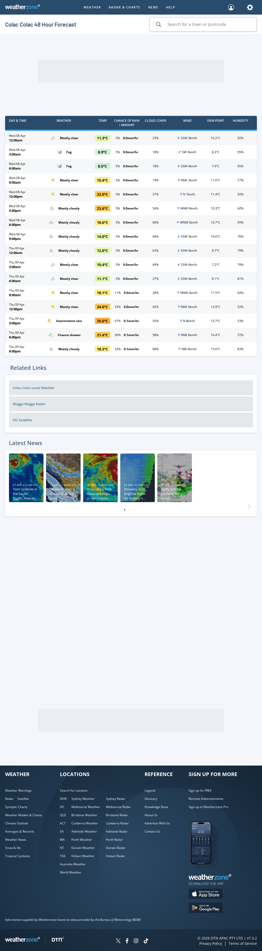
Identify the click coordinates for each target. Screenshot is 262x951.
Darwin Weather (83, 848)
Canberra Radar (117, 823)
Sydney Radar (115, 799)
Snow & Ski (13, 848)
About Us (151, 815)
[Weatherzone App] (206, 871)
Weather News (15, 839)
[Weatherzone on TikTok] (146, 941)
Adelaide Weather (84, 831)
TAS (63, 856)
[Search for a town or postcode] (203, 24)
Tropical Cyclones (17, 856)
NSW (63, 799)
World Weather (70, 872)
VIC (62, 807)
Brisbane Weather (84, 815)
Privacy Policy (210, 943)
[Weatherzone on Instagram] (136, 941)
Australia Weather (73, 864)
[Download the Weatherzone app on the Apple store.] (206, 894)
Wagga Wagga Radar (29, 404)
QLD (63, 815)
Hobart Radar (115, 856)
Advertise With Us (157, 823)
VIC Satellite (22, 420)
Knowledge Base (156, 807)
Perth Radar (114, 839)
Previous (11, 505)
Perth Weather (81, 839)
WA (62, 839)
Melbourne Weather (85, 807)
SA (62, 831)
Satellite (23, 799)
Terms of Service (242, 943)
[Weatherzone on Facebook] (127, 941)
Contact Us (152, 831)
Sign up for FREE (200, 790)
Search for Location (74, 790)
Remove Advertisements (206, 799)
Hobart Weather (82, 856)
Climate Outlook (16, 823)
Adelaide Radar (117, 831)
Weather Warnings (18, 790)
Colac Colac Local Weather (33, 387)
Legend (150, 790)
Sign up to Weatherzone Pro (208, 807)
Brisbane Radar (117, 815)
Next (249, 505)
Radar (9, 799)
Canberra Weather (84, 823)
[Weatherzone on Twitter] (118, 941)
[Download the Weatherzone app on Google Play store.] (206, 908)
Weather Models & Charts (23, 815)
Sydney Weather (83, 799)
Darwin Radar (115, 848)
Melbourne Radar (118, 807)
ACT (63, 823)
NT (62, 848)
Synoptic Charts (16, 807)
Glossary (151, 799)
